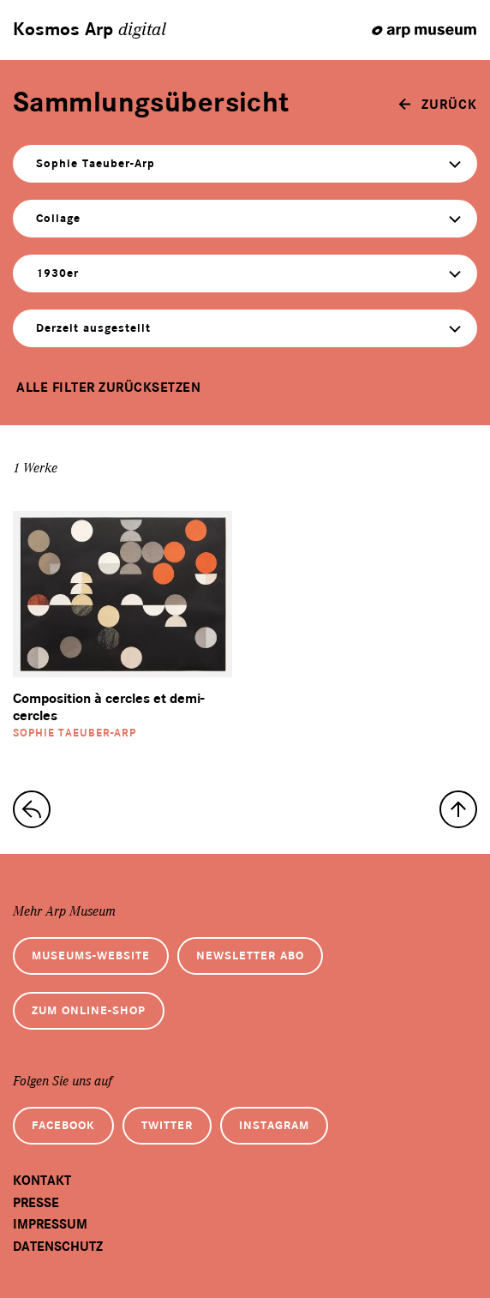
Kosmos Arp (89, 30)
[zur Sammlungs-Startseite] (32, 809)
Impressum (50, 1224)
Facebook (63, 1125)
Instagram (274, 1125)
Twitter (167, 1125)
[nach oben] (458, 809)
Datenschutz (58, 1246)
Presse (36, 1203)
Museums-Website (91, 955)
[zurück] (437, 105)
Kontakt (42, 1180)
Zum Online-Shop (89, 1010)
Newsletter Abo (250, 955)
